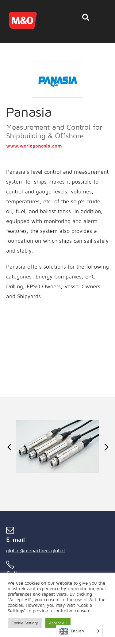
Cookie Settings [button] (25, 622)
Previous (9, 446)
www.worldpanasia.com (34, 145)
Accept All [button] (58, 622)
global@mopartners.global (35, 550)
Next (105, 446)
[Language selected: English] (79, 631)
